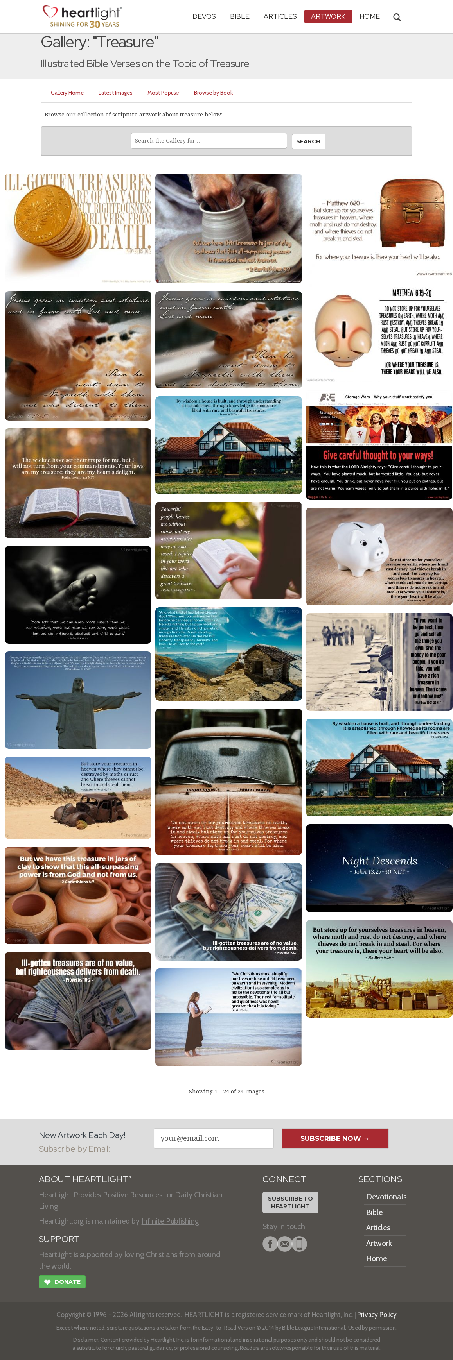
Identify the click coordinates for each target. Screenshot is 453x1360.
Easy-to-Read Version (228, 1327)
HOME (370, 16)
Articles (280, 16)
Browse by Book (213, 92)
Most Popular (163, 92)
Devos (204, 16)
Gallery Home (67, 92)
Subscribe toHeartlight (290, 1202)
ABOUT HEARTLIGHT (85, 1179)
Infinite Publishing (170, 1221)
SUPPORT (59, 1239)
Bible (240, 16)
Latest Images (116, 92)
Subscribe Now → (335, 1138)
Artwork (328, 16)
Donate (62, 1283)
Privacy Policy (377, 1314)
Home (376, 1258)
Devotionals (386, 1196)
